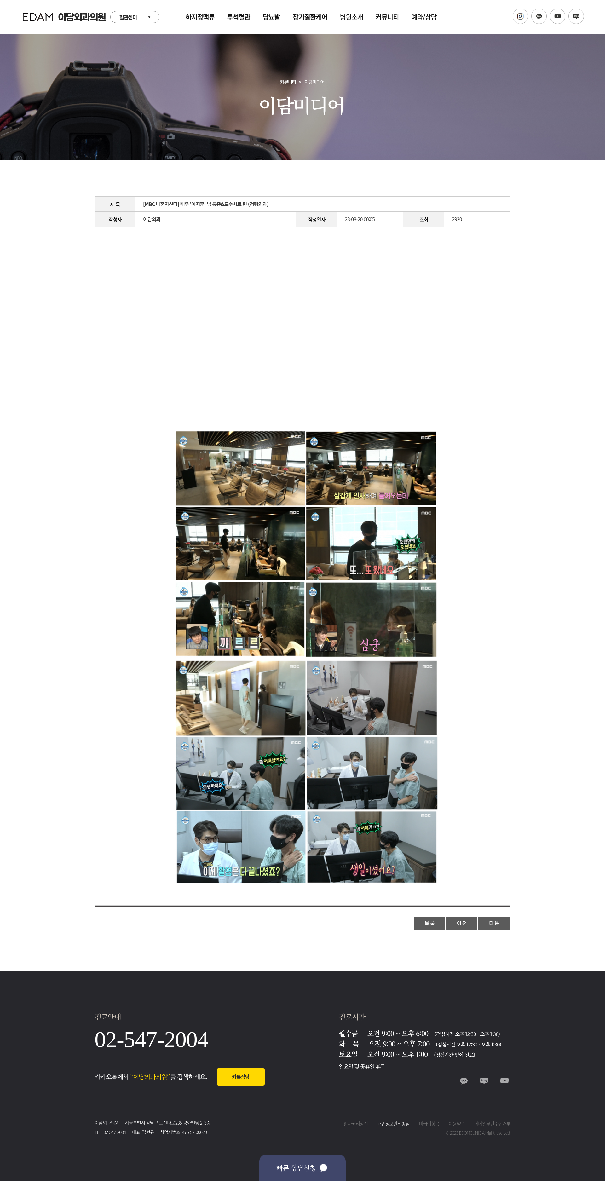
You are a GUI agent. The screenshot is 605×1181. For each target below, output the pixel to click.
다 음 (494, 923)
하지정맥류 (200, 16)
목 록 (429, 923)
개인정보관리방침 (393, 1123)
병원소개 (351, 16)
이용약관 (457, 1123)
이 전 (462, 923)
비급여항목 (429, 1123)
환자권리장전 (355, 1123)
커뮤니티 (387, 16)
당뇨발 (271, 16)
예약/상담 (424, 16)
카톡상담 (241, 1076)
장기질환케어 (310, 16)
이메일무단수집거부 (492, 1123)
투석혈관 (238, 16)
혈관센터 (128, 17)
